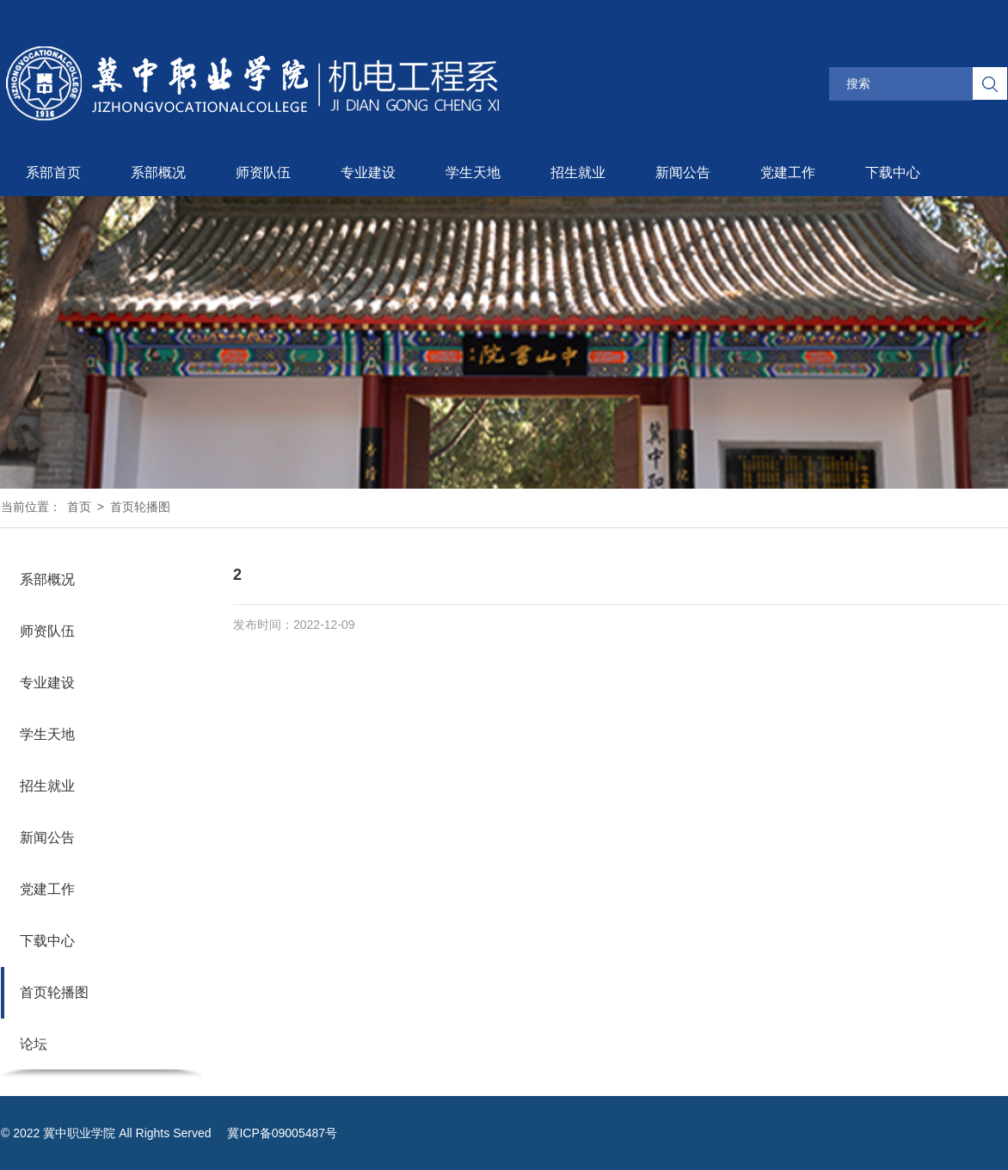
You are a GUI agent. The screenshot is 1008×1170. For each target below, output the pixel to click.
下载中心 (892, 172)
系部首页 (53, 172)
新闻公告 (682, 172)
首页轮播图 (140, 507)
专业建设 (368, 172)
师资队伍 (263, 172)
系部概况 (158, 172)
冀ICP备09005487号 (282, 1133)
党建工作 (787, 172)
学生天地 (473, 172)
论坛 (33, 1044)
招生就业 (577, 172)
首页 (79, 507)
